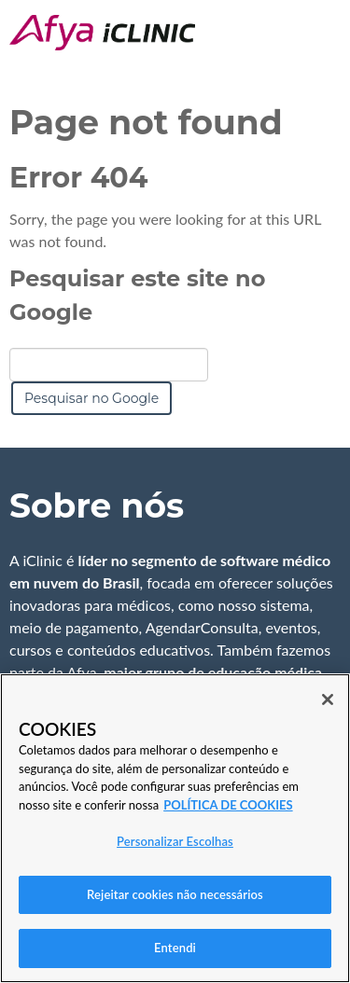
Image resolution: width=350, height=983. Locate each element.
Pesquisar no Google (91, 398)
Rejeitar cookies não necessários (175, 894)
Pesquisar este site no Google (137, 295)
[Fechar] (327, 699)
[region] (175, 828)
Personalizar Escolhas (175, 841)
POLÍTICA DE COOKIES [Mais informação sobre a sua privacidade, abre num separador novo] (227, 804)
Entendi (175, 947)
